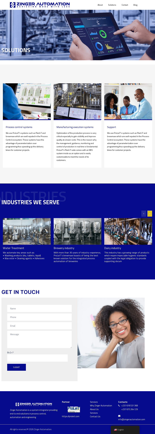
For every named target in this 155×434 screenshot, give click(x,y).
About (100, 4)
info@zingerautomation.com (131, 419)
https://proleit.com (70, 416)
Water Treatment (13, 248)
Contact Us (95, 416)
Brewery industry (64, 248)
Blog (135, 4)
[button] (149, 214)
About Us (94, 409)
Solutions (112, 4)
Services (94, 402)
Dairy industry (112, 248)
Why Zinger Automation (101, 405)
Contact (125, 4)
